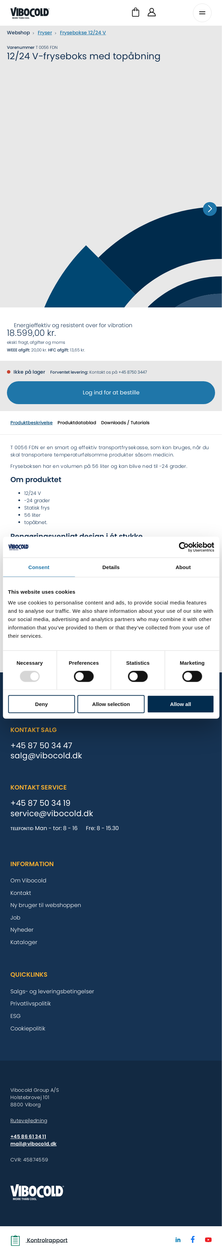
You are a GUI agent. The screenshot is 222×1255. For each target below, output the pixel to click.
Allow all (180, 704)
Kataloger (23, 942)
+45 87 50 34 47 (41, 746)
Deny (41, 704)
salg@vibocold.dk (46, 756)
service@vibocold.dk (51, 814)
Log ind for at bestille (111, 392)
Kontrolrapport (39, 1240)
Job (15, 918)
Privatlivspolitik (30, 1004)
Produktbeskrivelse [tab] (31, 422)
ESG (15, 1016)
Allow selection (111, 704)
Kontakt (20, 893)
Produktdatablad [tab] (76, 422)
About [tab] (183, 567)
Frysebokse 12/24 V (83, 32)
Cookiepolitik (27, 1028)
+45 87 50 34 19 (40, 803)
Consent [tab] (39, 567)
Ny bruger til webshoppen (45, 905)
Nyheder (22, 930)
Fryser (45, 32)
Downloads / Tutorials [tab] (125, 422)
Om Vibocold (28, 880)
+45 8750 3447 (132, 372)
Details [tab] (111, 567)
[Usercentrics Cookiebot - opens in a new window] (183, 547)
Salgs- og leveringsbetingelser (52, 991)
